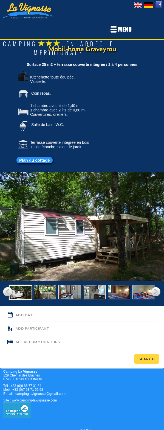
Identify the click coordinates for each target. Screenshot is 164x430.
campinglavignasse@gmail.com (40, 394)
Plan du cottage (34, 160)
